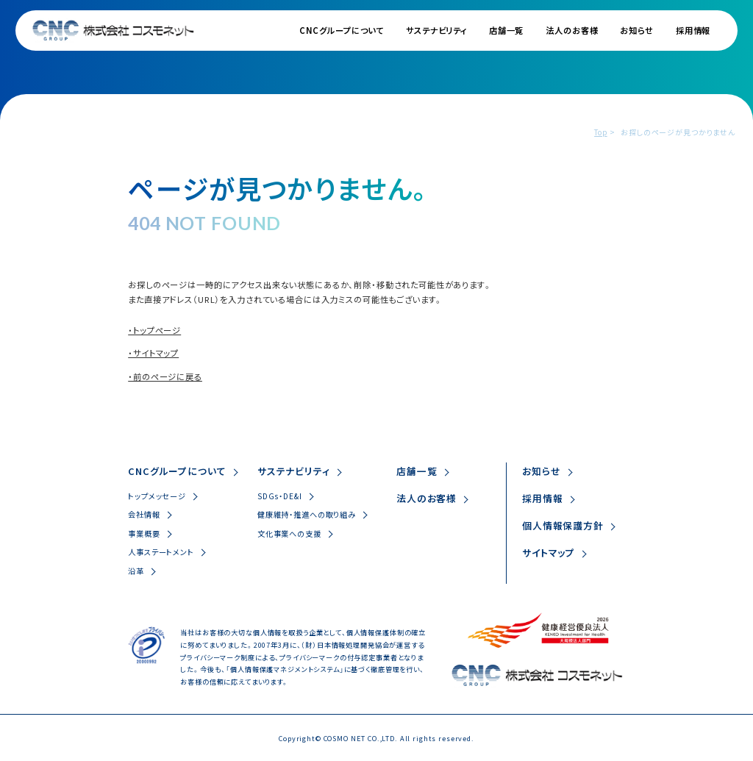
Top (600, 131)
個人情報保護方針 (563, 525)
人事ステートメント (161, 551)
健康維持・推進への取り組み (306, 514)
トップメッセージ (157, 495)
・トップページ (154, 330)
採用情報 (693, 30)
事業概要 (144, 533)
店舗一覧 (506, 30)
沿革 (136, 570)
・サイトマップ (153, 353)
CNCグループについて (341, 30)
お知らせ (636, 30)
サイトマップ (548, 553)
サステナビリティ (436, 30)
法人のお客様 (572, 30)
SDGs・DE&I (279, 495)
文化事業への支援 (289, 533)
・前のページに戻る (165, 376)
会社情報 (144, 514)
